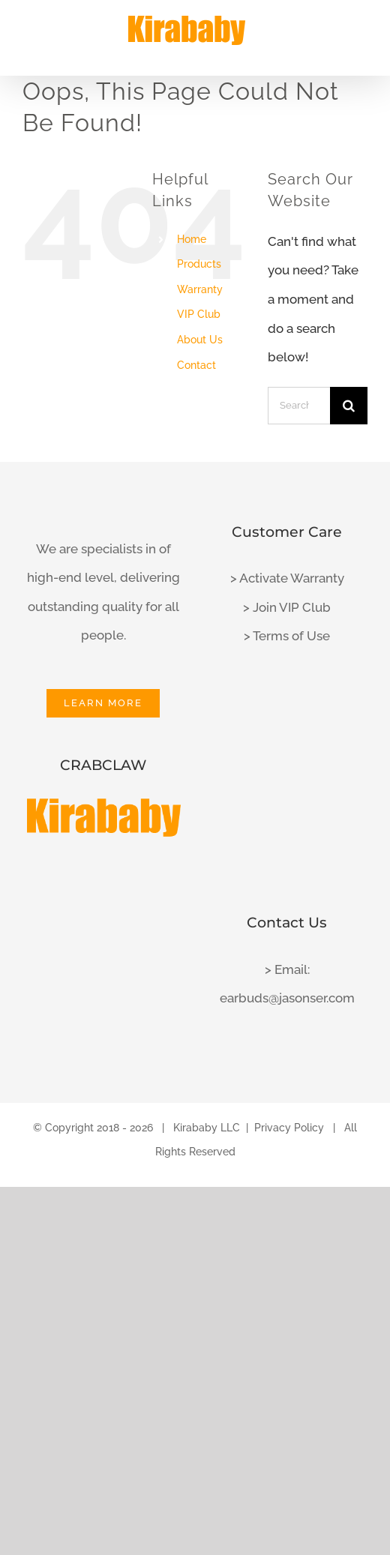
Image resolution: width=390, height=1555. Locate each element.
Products (199, 264)
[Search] (349, 405)
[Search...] (299, 405)
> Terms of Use (287, 635)
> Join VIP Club (287, 607)
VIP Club (198, 314)
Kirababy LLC (206, 1128)
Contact (196, 365)
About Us (200, 340)
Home (191, 239)
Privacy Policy (289, 1128)
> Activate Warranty (287, 578)
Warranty (200, 289)
